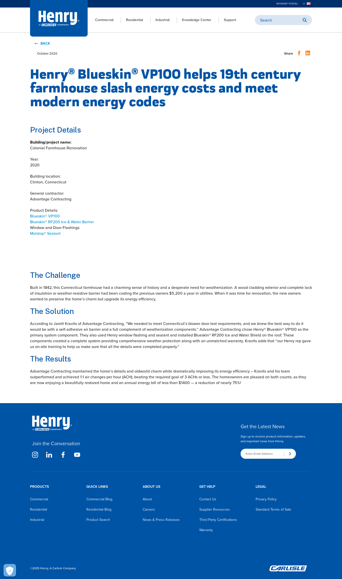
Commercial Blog (99, 499)
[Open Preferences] (10, 570)
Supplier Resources (214, 509)
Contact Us (207, 499)
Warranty (206, 530)
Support (230, 20)
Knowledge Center (196, 20)
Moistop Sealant (45, 233)
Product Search (98, 519)
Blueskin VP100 (45, 216)
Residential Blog (98, 509)
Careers (149, 509)
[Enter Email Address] (262, 454)
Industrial (162, 20)
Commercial (104, 20)
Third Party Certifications (218, 519)
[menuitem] (100, 20)
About (147, 499)
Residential (134, 20)
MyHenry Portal (287, 4)
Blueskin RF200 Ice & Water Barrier (62, 222)
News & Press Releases (161, 519)
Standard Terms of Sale (273, 509)
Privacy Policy (266, 499)
